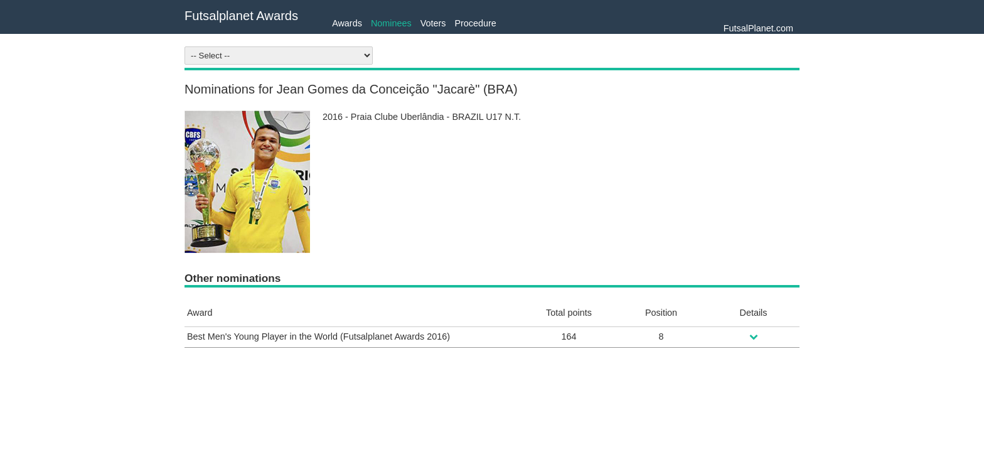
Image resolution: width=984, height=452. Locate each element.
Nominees (391, 23)
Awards (347, 23)
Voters (433, 23)
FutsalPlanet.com (758, 28)
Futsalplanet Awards (241, 16)
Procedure (475, 23)
